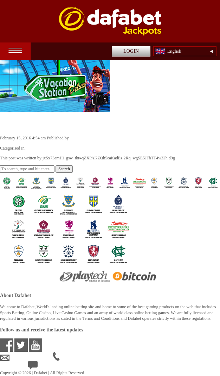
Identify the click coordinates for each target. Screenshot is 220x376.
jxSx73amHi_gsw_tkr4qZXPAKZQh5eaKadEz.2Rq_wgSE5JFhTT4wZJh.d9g (136, 138)
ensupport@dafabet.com (26, 357)
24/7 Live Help (46, 366)
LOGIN (131, 51)
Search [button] (64, 168)
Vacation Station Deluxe (43, 123)
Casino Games (39, 148)
